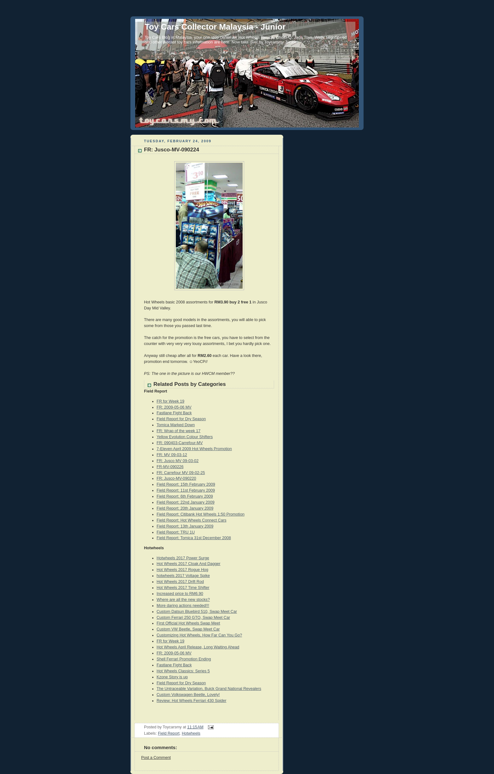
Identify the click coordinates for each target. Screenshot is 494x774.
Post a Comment (156, 757)
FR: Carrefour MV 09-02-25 (181, 473)
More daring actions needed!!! (183, 605)
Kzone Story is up (172, 677)
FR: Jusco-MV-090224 (171, 150)
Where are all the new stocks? (183, 599)
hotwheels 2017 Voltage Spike (183, 575)
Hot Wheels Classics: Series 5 (183, 671)
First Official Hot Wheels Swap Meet (188, 623)
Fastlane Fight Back (174, 413)
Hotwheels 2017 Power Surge (183, 558)
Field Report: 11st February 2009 (186, 490)
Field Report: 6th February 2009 (185, 496)
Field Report (169, 733)
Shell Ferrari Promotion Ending (184, 659)
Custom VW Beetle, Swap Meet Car (188, 629)
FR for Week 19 (170, 401)
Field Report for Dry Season (181, 419)
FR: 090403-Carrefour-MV (180, 443)
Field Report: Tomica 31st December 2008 (194, 538)
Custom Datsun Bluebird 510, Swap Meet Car (197, 611)
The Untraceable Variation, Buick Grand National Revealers (209, 688)
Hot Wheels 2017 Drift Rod (180, 581)
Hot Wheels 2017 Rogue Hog (182, 570)
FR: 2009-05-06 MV (174, 407)
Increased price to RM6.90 (180, 593)
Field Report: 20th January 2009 (185, 508)
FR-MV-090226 (170, 467)
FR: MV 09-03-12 (172, 455)
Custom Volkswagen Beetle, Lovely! (188, 694)
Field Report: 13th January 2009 (185, 526)
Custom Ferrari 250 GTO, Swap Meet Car (193, 617)
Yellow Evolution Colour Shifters (185, 437)
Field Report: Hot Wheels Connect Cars (191, 520)
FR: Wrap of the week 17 (178, 431)
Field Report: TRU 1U (176, 532)
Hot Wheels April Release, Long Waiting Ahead (198, 647)
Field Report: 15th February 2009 (186, 484)
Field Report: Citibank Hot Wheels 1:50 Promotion (200, 514)
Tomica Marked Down (176, 425)
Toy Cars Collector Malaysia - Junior (215, 26)
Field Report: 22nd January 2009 (186, 502)
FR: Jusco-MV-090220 (176, 478)
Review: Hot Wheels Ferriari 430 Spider (191, 700)
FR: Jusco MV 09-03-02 (177, 461)
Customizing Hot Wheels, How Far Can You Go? (199, 635)
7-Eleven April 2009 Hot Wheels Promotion (194, 449)
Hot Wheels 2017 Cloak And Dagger (189, 564)
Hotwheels (191, 733)
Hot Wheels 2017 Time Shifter (183, 587)
